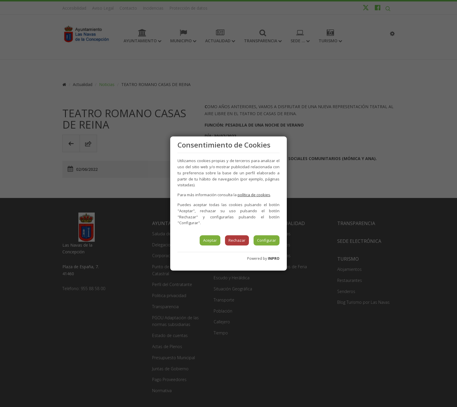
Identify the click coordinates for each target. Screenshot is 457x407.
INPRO (274, 258)
